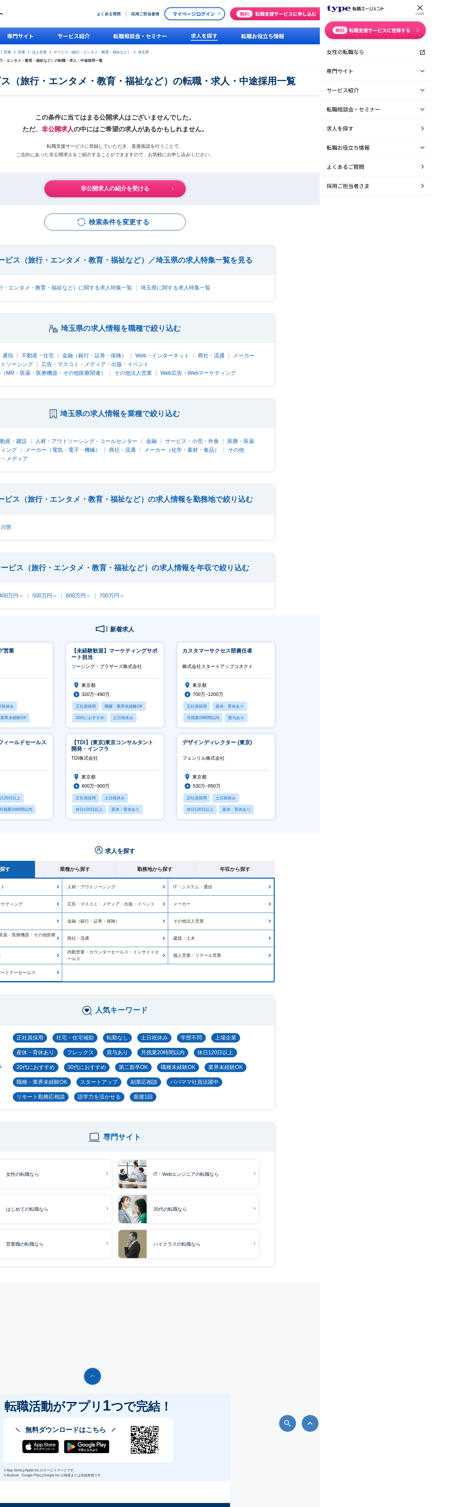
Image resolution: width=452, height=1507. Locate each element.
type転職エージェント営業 (140, 50)
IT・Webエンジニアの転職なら (279, 1164)
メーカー (355, 346)
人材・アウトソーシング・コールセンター (197, 431)
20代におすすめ (146, 1057)
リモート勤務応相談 (151, 1087)
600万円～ (189, 586)
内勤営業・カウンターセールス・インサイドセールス (224, 945)
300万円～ (89, 586)
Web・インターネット (273, 346)
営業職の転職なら (118, 1234)
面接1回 (254, 1087)
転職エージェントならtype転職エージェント (77, 1492)
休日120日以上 (326, 1043)
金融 (262, 431)
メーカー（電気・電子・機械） (174, 440)
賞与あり (228, 1043)
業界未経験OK (336, 1057)
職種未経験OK (289, 1057)
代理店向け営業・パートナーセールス (109, 962)
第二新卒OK (244, 1057)
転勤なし (228, 1028)
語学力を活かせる (210, 1087)
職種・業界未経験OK (152, 1072)
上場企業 (336, 1028)
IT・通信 (86, 431)
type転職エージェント (92, 50)
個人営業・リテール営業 (308, 945)
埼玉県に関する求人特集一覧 (287, 278)
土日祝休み (265, 1028)
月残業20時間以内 (274, 1043)
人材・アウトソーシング (114, 354)
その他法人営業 (244, 363)
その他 (347, 440)
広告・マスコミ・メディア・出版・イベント (206, 354)
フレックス (191, 1043)
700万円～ (223, 586)
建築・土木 (295, 928)
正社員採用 (140, 1028)
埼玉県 (294, 50)
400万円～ (122, 586)
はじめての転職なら (120, 1199)
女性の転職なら (116, 1164)
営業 (172, 50)
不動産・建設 (122, 431)
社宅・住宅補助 (186, 1028)
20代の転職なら (263, 1199)
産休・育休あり (146, 1043)
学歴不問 (302, 1028)
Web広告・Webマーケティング (309, 363)
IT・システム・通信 (100, 346)
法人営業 (190, 50)
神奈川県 (111, 517)
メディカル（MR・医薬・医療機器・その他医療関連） (151, 363)
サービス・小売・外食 (303, 431)
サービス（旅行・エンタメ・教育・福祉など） (243, 50)
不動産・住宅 (149, 346)
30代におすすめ (198, 1057)
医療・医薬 (351, 431)
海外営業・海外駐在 (92, 945)
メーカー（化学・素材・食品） (293, 440)
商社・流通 (322, 346)
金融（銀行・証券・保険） (205, 346)
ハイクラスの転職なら (270, 1234)
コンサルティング (106, 440)
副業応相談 (254, 1072)
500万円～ (155, 586)
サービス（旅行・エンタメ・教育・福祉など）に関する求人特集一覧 (159, 278)
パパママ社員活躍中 (305, 1072)
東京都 (84, 517)
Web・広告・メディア (112, 449)
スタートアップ (210, 1072)
